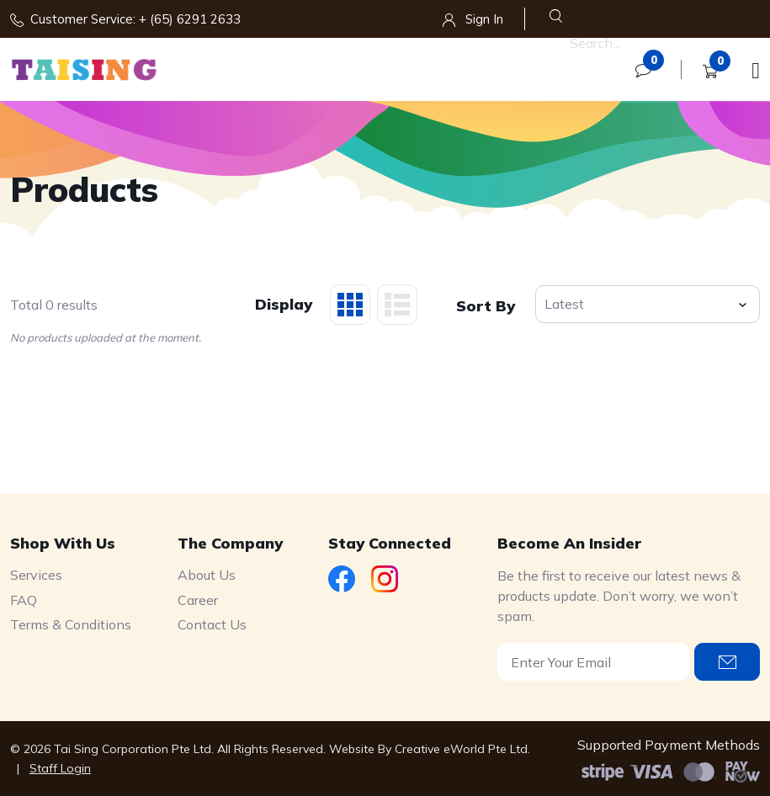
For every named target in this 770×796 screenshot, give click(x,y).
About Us (207, 574)
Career (198, 600)
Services (36, 574)
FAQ (23, 600)
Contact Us (212, 624)
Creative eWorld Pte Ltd (461, 748)
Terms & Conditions (70, 624)
